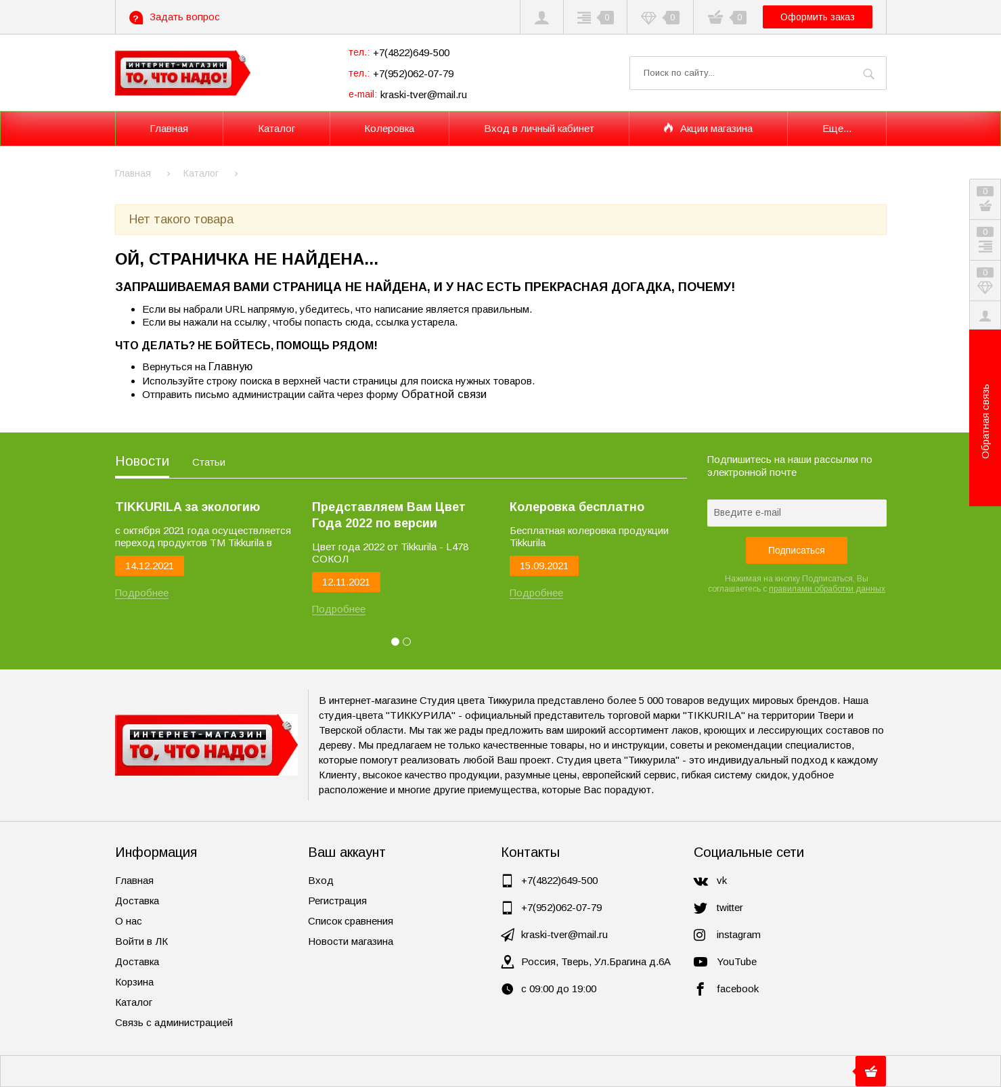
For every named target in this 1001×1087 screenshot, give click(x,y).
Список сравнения (350, 921)
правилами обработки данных (827, 589)
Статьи (208, 462)
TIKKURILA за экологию (187, 507)
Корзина (134, 982)
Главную (230, 366)
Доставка (137, 900)
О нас (128, 921)
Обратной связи (444, 394)
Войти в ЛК (141, 941)
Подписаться (796, 550)
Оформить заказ (817, 17)
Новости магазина (350, 941)
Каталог (133, 1002)
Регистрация (337, 900)
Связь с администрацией (174, 1022)
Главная (134, 880)
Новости (142, 460)
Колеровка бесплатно (577, 507)
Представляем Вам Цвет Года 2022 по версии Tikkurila (389, 515)
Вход (321, 880)
